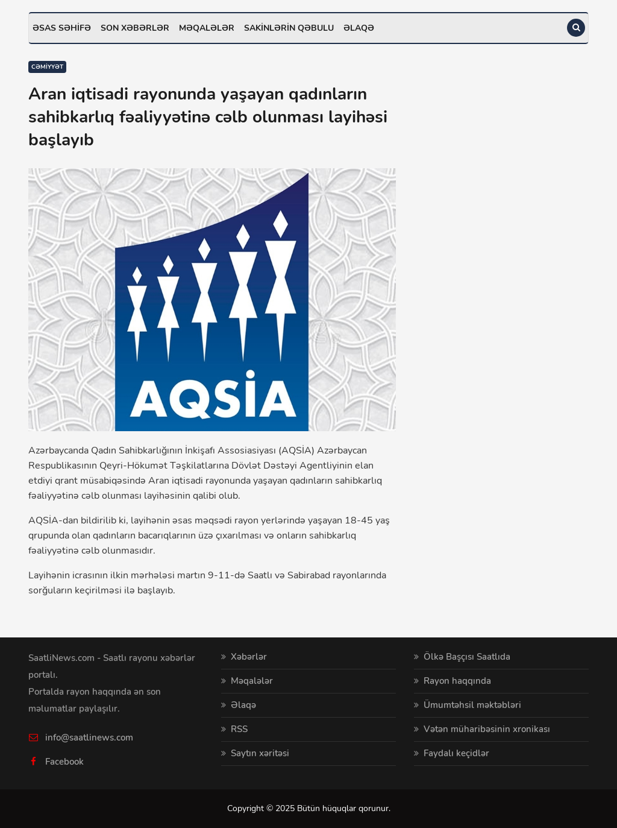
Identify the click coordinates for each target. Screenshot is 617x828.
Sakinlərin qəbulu (289, 28)
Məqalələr (206, 28)
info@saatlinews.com (89, 738)
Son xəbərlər (135, 28)
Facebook (64, 762)
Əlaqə (358, 28)
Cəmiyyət (47, 67)
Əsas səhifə (62, 28)
